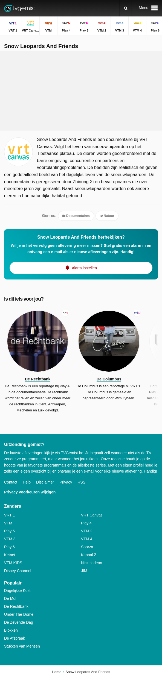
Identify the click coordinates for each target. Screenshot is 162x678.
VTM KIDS (13, 563)
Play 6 (9, 547)
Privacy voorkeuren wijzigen (30, 492)
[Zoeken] (126, 8)
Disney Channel (17, 571)
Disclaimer (45, 482)
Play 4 (86, 523)
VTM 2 (86, 531)
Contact (10, 482)
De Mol (10, 598)
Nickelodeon (91, 563)
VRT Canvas (92, 515)
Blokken (11, 630)
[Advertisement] (81, 90)
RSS (81, 482)
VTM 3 (9, 539)
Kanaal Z (88, 555)
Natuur (107, 216)
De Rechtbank (16, 606)
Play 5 (9, 531)
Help (27, 482)
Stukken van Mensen (22, 646)
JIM (84, 571)
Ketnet (9, 555)
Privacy (65, 482)
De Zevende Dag (18, 622)
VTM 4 (86, 539)
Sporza (87, 547)
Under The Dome (18, 614)
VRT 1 (9, 515)
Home (56, 672)
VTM (8, 523)
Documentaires (76, 216)
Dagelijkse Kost (17, 590)
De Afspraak (14, 638)
